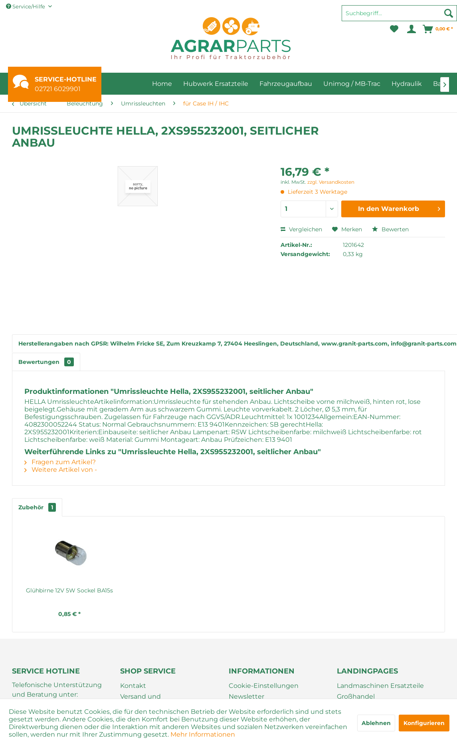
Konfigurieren (424, 723)
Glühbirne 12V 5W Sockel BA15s (122, 590)
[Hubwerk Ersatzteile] (216, 84)
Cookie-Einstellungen (264, 685)
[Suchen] (448, 13)
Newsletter (246, 696)
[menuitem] (399, 16)
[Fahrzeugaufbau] (286, 84)
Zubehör (37, 507)
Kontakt (133, 685)
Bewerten (390, 229)
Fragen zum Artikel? (60, 462)
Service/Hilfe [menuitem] (26, 6)
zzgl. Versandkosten (330, 182)
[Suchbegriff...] (399, 13)
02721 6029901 (58, 89)
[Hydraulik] (406, 84)
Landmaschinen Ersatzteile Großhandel (380, 691)
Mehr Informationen (202, 734)
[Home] (162, 84)
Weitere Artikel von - (60, 469)
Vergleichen (301, 229)
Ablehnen (376, 723)
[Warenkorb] (438, 29)
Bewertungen (46, 362)
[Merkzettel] (394, 29)
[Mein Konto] (411, 29)
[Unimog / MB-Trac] (352, 84)
